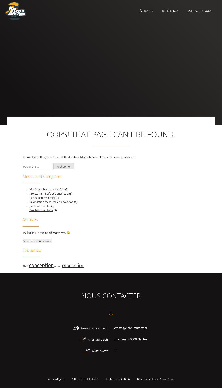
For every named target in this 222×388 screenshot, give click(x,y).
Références (170, 10)
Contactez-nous (200, 10)
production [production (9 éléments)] (73, 265)
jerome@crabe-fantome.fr (130, 328)
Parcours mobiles (39, 206)
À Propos (146, 10)
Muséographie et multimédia (47, 189)
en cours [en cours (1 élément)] (57, 266)
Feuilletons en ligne (41, 210)
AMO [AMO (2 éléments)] (25, 266)
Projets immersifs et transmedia (49, 193)
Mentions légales (56, 379)
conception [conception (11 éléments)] (41, 265)
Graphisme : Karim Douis (117, 379)
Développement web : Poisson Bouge (155, 379)
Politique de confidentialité (85, 379)
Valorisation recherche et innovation (51, 202)
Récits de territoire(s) (42, 197)
